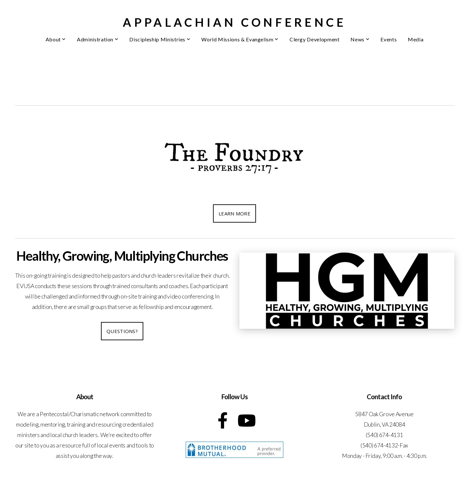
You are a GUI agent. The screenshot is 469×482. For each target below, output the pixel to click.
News (359, 39)
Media (415, 39)
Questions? (122, 331)
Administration (97, 39)
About (56, 39)
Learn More (234, 213)
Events (388, 39)
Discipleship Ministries (159, 39)
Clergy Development (315, 39)
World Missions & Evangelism (239, 39)
